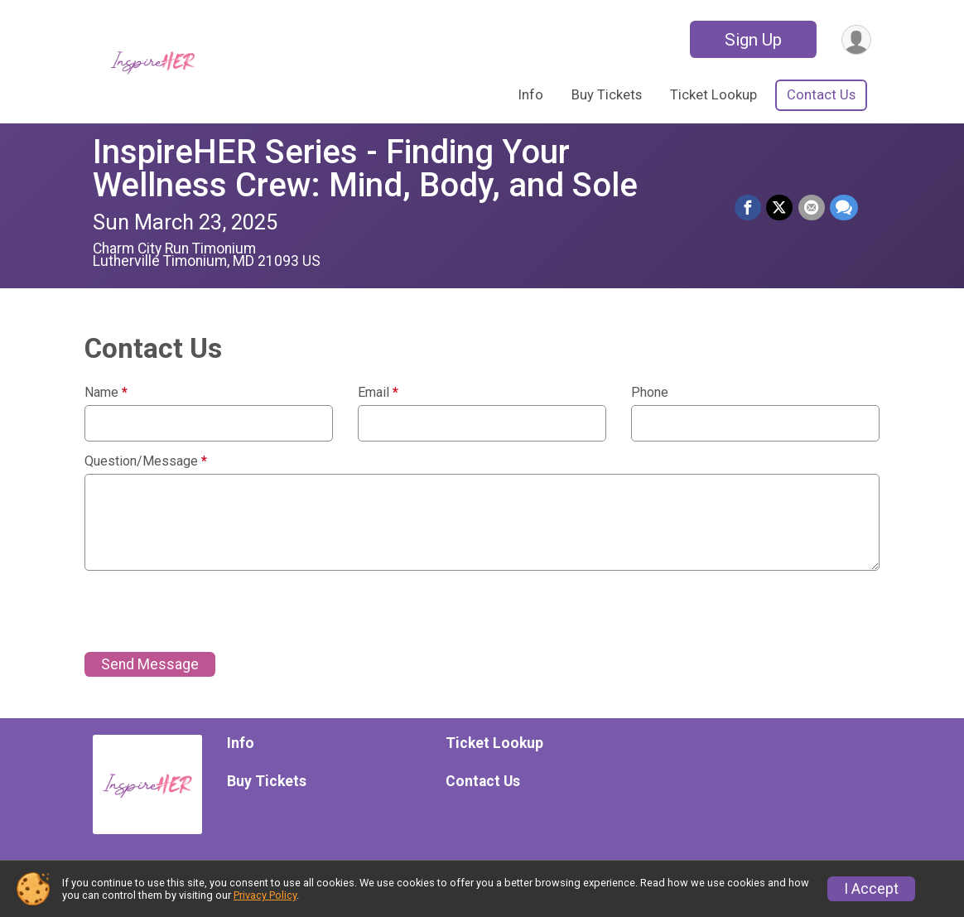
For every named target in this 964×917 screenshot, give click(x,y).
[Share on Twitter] (780, 208)
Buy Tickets (606, 95)
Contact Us (821, 95)
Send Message (150, 664)
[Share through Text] (844, 208)
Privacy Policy (265, 895)
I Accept (871, 889)
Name (106, 392)
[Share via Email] (811, 208)
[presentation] (210, 611)
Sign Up (752, 40)
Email (378, 392)
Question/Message (145, 461)
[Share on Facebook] (748, 208)
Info (530, 95)
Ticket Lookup (713, 95)
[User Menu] (856, 39)
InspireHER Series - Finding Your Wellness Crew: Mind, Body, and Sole (365, 169)
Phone (649, 392)
